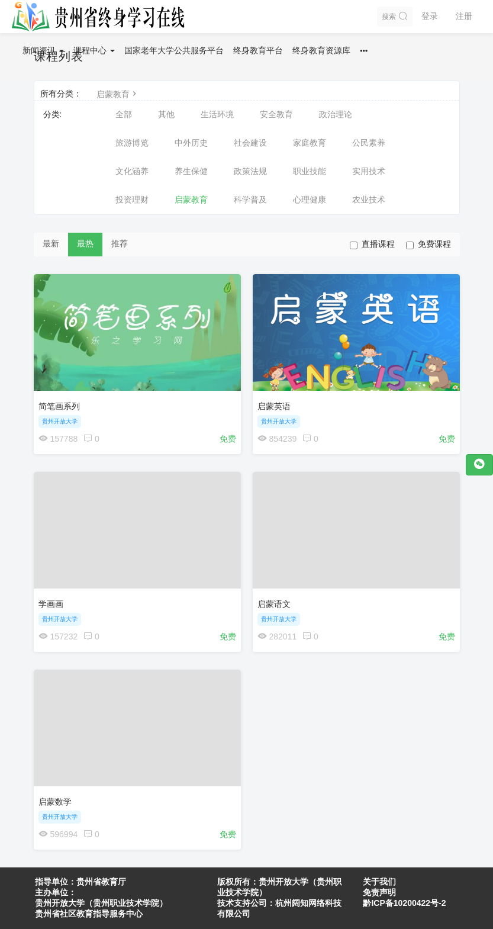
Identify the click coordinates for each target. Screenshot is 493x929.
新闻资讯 (43, 50)
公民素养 (368, 142)
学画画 (50, 604)
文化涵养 (132, 171)
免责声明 (379, 892)
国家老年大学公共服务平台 (174, 50)
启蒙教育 (117, 94)
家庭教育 (309, 142)
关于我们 (379, 881)
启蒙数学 (55, 801)
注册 (464, 16)
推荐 (119, 243)
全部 (123, 114)
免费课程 (428, 244)
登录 (429, 16)
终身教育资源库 (321, 50)
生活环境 (217, 114)
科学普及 (250, 199)
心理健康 (309, 199)
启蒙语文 (274, 604)
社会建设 (250, 142)
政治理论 (335, 114)
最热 (85, 243)
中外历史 (191, 142)
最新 (51, 243)
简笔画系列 (59, 406)
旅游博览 (132, 142)
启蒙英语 (274, 406)
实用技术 (368, 171)
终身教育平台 (258, 50)
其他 (166, 114)
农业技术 (368, 199)
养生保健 (191, 171)
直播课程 (372, 244)
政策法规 (250, 171)
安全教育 (276, 114)
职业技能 (309, 171)
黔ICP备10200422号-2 (404, 903)
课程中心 (94, 50)
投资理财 (132, 199)
